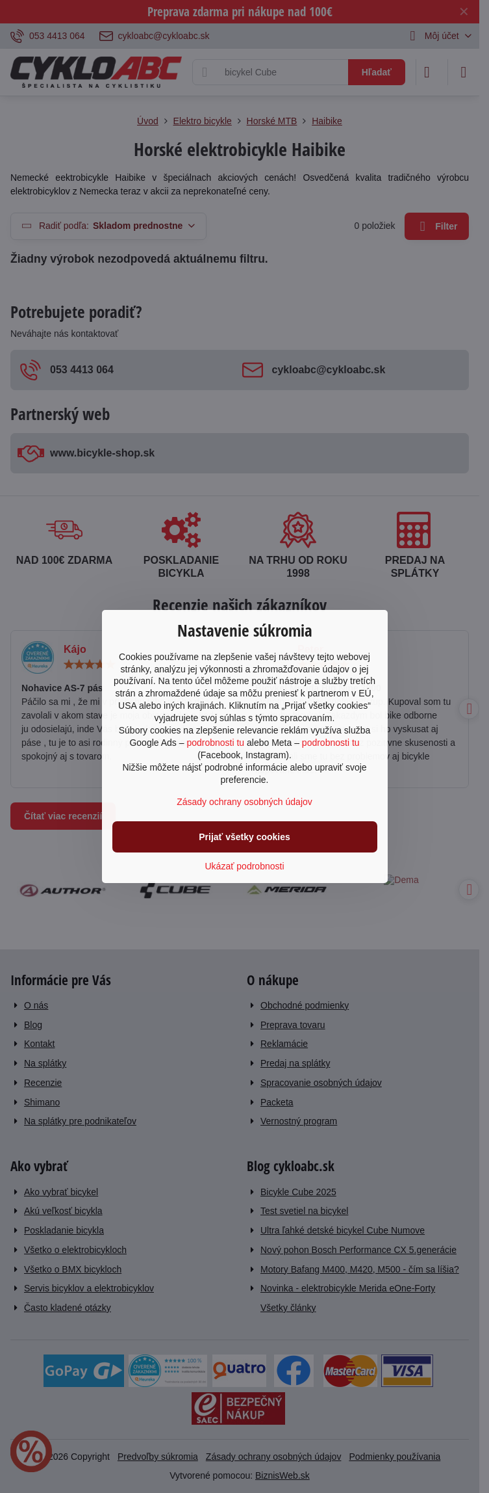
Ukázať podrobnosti (244, 866)
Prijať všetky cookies (244, 837)
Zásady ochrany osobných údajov (244, 802)
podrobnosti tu (215, 742)
